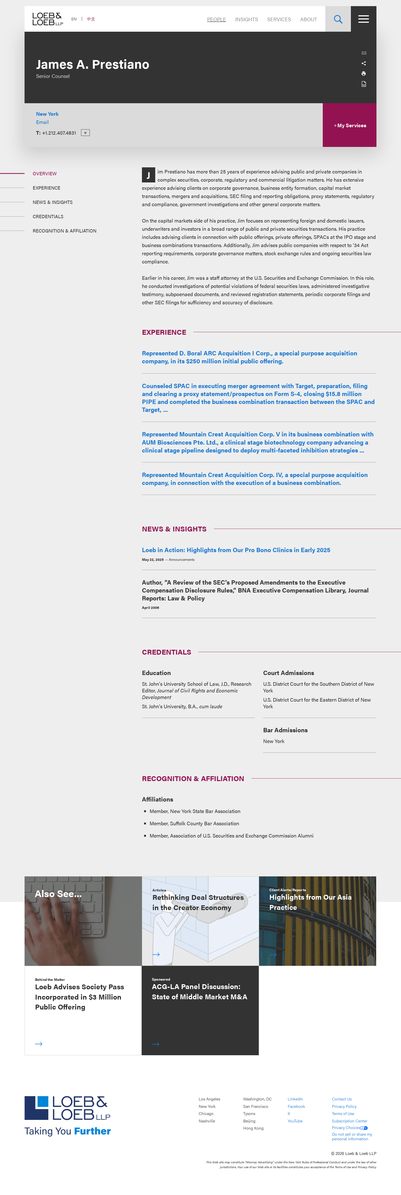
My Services (349, 125)
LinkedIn (295, 1099)
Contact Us (342, 1099)
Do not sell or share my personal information (352, 1136)
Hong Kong (253, 1128)
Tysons (249, 1113)
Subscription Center (349, 1121)
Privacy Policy (344, 1106)
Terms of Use (343, 1113)
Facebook (296, 1106)
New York (47, 113)
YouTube (295, 1121)
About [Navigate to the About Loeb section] (308, 19)
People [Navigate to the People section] (216, 19)
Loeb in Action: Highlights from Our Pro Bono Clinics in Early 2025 (236, 549)
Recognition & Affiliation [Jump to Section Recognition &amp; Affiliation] (64, 230)
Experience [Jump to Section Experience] (46, 187)
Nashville (207, 1121)
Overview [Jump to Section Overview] (45, 173)
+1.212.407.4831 (59, 132)
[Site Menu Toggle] (363, 19)
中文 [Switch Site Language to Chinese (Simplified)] (91, 19)
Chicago (206, 1113)
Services (279, 19)
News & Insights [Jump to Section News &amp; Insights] (53, 202)
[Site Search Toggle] (338, 19)
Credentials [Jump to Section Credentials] (48, 216)
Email (42, 121)
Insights (246, 19)
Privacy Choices (350, 1127)
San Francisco (255, 1106)
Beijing (249, 1121)
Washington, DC (257, 1099)
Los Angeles (209, 1099)
